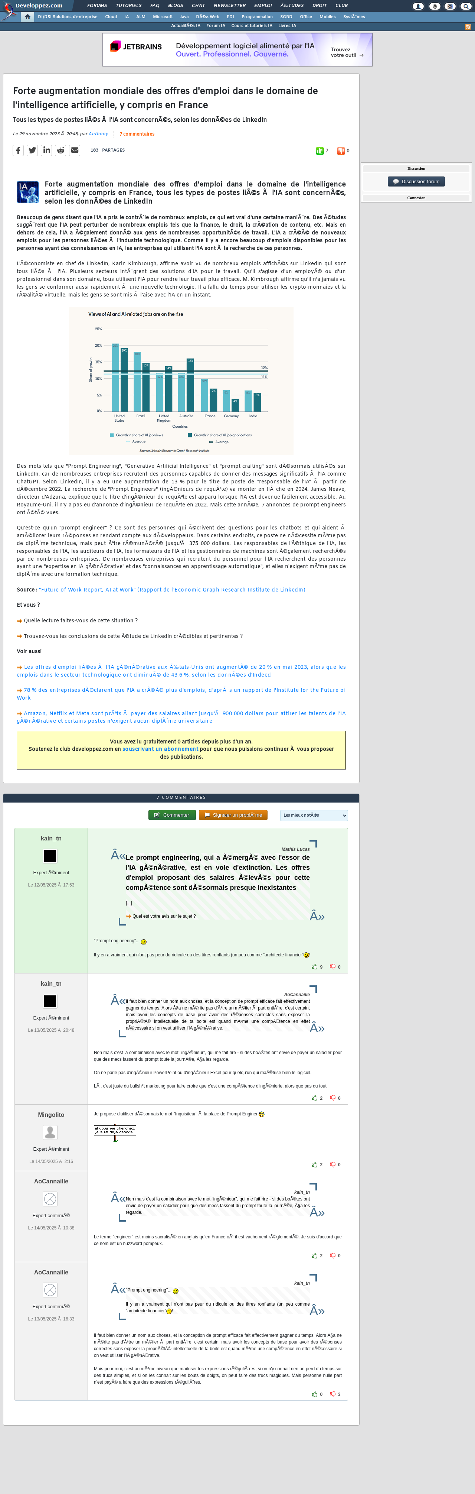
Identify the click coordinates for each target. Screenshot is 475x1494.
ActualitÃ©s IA (185, 26)
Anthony (98, 134)
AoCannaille (51, 1181)
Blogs (175, 6)
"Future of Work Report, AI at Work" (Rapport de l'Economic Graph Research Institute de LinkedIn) (172, 590)
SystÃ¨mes (354, 17)
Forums (97, 6)
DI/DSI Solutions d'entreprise (68, 17)
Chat (198, 6)
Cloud (111, 17)
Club (341, 6)
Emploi (262, 6)
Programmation (257, 17)
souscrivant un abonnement (160, 749)
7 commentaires (136, 134)
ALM (140, 17)
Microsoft (163, 17)
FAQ (155, 6)
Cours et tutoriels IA (251, 26)
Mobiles (328, 17)
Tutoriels (128, 6)
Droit (319, 6)
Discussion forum (416, 182)
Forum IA (215, 26)
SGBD (286, 17)
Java (184, 17)
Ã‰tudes (292, 6)
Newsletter (229, 6)
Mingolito (51, 1115)
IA (126, 17)
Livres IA (287, 26)
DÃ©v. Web (207, 17)
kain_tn (51, 838)
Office (306, 17)
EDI (230, 17)
